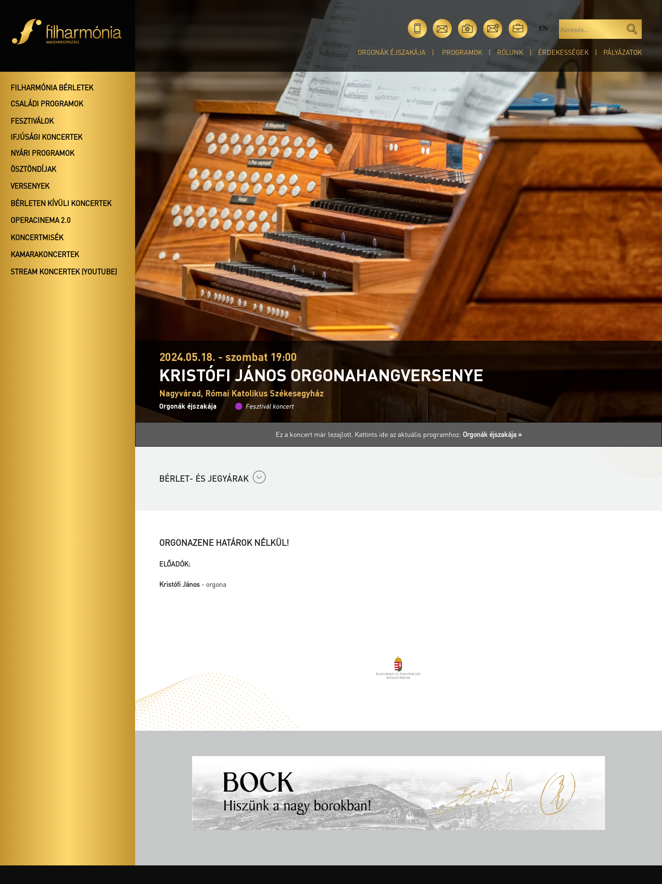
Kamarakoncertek (45, 254)
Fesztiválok (32, 120)
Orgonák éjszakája (392, 52)
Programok (462, 52)
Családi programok (47, 103)
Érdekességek (563, 52)
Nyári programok (42, 152)
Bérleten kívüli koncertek (61, 203)
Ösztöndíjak (33, 169)
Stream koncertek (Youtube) (64, 271)
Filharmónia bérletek (52, 87)
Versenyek (30, 185)
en (543, 28)
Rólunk (510, 52)
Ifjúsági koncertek (46, 136)
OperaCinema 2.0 (41, 220)
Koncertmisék (37, 237)
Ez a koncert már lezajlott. (315, 434)
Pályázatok (622, 52)
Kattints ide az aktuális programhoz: (438, 434)
